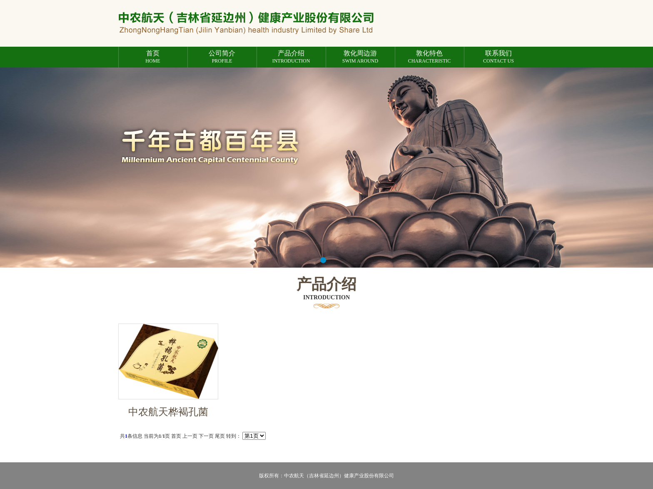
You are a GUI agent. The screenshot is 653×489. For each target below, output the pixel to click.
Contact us (498, 57)
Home (153, 57)
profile (222, 57)
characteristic (429, 57)
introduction (291, 57)
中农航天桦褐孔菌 (168, 411)
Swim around (360, 57)
